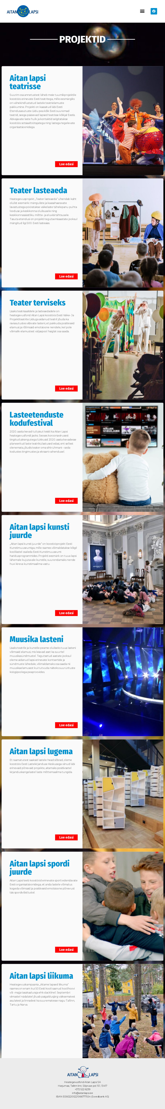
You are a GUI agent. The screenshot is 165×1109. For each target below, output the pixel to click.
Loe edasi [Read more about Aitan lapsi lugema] (66, 831)
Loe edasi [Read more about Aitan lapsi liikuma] (66, 1056)
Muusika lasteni (36, 633)
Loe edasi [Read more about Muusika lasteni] (66, 719)
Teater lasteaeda (38, 184)
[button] (142, 11)
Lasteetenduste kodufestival (36, 413)
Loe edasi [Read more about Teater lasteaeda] (66, 270)
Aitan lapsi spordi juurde (40, 862)
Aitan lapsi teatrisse (28, 76)
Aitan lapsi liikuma (41, 970)
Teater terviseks (38, 296)
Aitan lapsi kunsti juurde (39, 525)
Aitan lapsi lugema (41, 745)
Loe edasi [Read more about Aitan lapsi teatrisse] (66, 158)
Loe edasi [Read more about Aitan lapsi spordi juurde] (66, 943)
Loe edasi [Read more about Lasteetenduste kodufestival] (66, 494)
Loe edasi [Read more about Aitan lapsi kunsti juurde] (66, 607)
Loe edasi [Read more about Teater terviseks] (66, 382)
